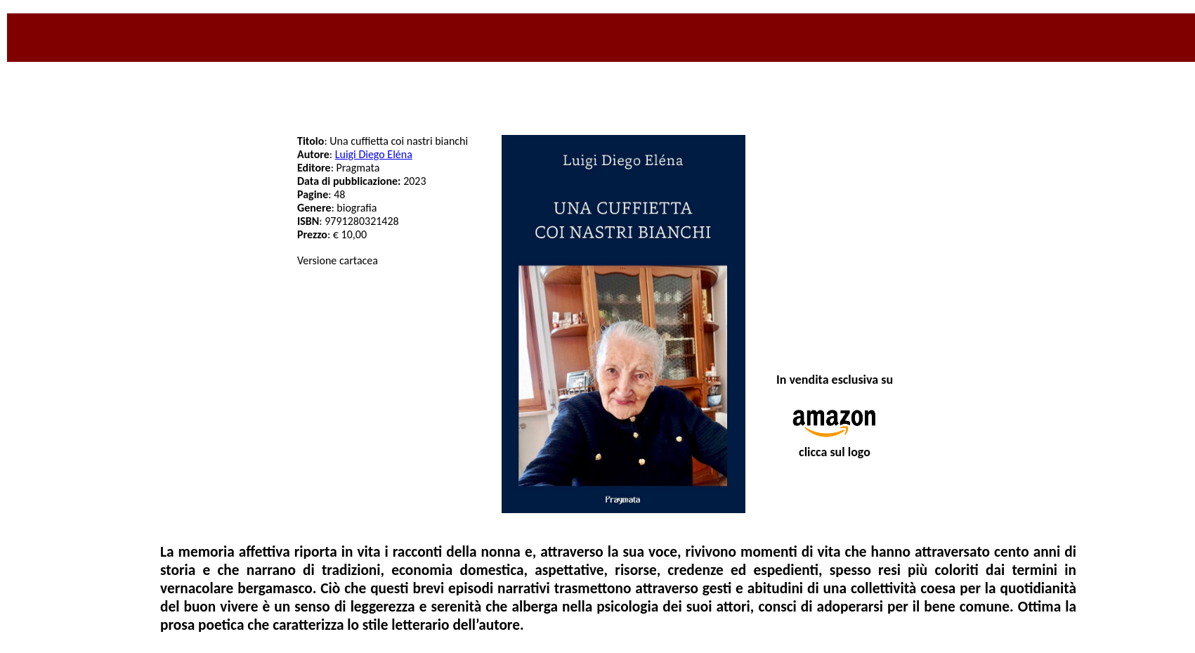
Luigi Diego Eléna (373, 154)
